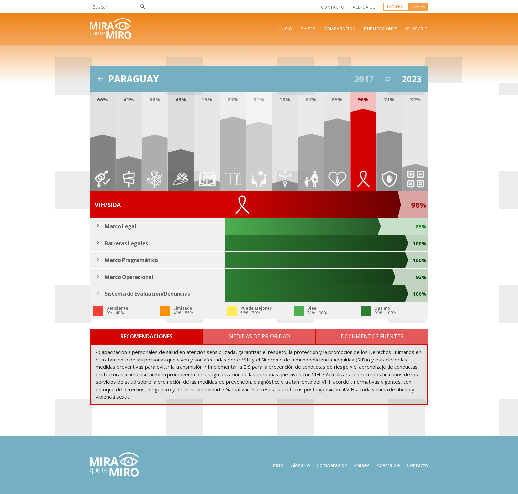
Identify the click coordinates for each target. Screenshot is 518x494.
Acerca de (364, 7)
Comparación (340, 29)
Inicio (285, 29)
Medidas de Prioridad (259, 336)
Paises (308, 29)
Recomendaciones (146, 336)
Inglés (418, 6)
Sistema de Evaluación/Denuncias (147, 293)
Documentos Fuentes (372, 336)
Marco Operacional (129, 277)
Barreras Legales (126, 243)
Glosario (417, 29)
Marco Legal (120, 226)
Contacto (333, 7)
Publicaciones (381, 29)
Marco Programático (131, 260)
